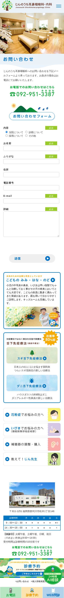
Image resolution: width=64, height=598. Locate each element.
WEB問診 (53, 592)
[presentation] (29, 247)
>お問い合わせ (22, 581)
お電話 (10, 592)
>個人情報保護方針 (40, 581)
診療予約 (32, 592)
